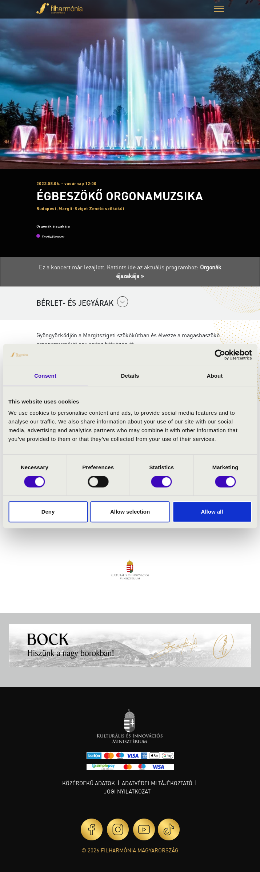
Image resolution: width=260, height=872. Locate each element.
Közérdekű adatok (88, 783)
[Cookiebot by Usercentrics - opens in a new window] (220, 354)
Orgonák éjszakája (53, 226)
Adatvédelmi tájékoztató (157, 783)
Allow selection (130, 512)
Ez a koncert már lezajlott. (73, 267)
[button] (219, 9)
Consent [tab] (45, 376)
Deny (48, 512)
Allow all (212, 512)
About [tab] (215, 376)
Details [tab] (130, 376)
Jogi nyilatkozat (127, 791)
